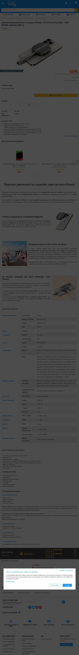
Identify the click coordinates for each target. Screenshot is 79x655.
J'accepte (67, 585)
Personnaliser (55, 585)
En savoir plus (10, 581)
